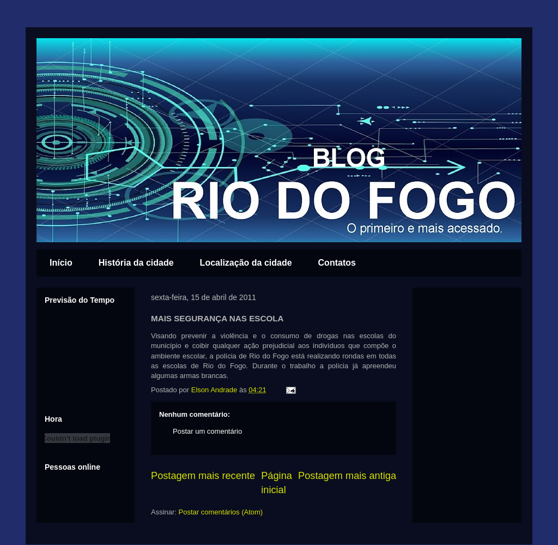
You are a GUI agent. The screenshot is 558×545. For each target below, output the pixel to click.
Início (61, 262)
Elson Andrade (215, 390)
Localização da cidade (246, 262)
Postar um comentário (207, 431)
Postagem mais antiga (347, 475)
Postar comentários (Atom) (221, 512)
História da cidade (136, 262)
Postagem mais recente (203, 475)
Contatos (337, 262)
